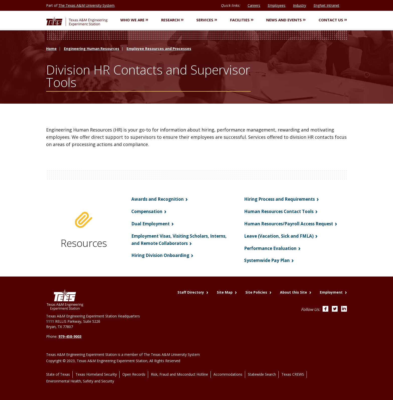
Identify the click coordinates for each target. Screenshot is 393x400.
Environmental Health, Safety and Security (80, 376)
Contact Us (333, 20)
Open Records (133, 371)
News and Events (286, 20)
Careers (254, 5)
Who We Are (134, 20)
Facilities (241, 20)
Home (51, 49)
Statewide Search (262, 371)
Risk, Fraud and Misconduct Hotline (179, 371)
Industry (299, 5)
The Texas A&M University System (86, 5)
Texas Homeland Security (96, 371)
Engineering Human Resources (91, 49)
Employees (276, 5)
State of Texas (58, 371)
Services (206, 20)
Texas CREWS (292, 371)
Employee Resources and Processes (159, 49)
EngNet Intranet (326, 5)
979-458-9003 (69, 336)
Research (172, 20)
